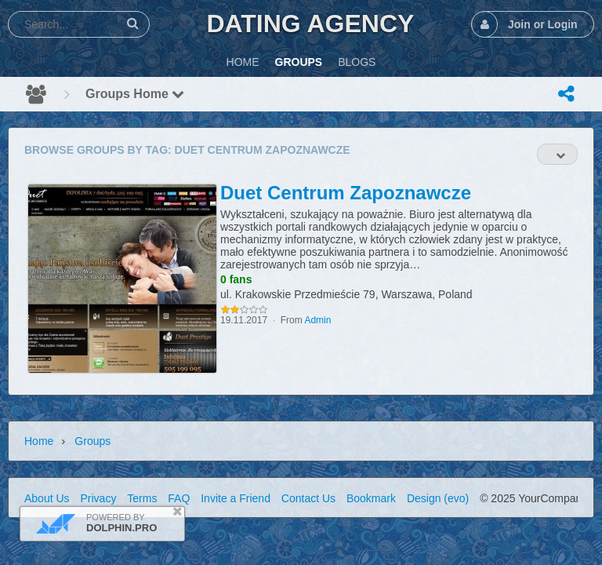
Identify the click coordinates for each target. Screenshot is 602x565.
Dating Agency (310, 23)
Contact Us (308, 498)
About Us (47, 498)
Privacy (98, 498)
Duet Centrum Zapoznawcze (345, 192)
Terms (142, 498)
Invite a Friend (235, 498)
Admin (317, 320)
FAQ (179, 498)
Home (38, 441)
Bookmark (371, 498)
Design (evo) (438, 498)
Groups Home (134, 93)
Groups (92, 441)
